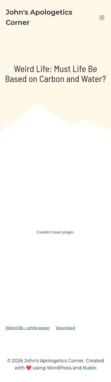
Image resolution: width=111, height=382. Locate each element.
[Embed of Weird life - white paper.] (55, 232)
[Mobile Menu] (101, 17)
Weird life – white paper (27, 328)
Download (65, 328)
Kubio (90, 368)
